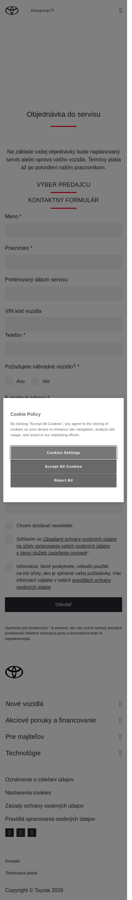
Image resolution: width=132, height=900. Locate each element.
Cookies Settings (63, 453)
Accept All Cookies (63, 466)
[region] (63, 450)
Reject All (63, 480)
